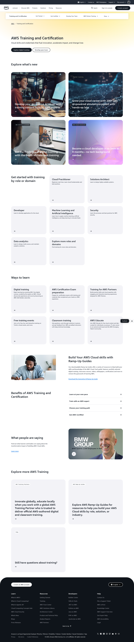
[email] (118, 634)
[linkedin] (104, 634)
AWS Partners (44, 622)
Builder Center (73, 597)
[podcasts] (116, 634)
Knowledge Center (103, 608)
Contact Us (100, 597)
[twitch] (110, 634)
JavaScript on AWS (74, 619)
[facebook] (101, 634)
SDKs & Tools (72, 601)
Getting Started (45, 597)
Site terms (21, 637)
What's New (15, 615)
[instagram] (107, 634)
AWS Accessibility (103, 619)
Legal (99, 622)
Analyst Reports (45, 619)
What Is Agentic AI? (17, 605)
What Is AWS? (15, 597)
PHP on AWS (72, 615)
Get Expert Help (102, 615)
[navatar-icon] (128, 2)
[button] (130, 2)
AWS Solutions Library (47, 608)
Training (42, 601)
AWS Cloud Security (17, 612)
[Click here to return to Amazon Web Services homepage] (6, 9)
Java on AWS (72, 612)
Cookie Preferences (32, 637)
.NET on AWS (72, 605)
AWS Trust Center (45, 605)
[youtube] (113, 634)
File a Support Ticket (104, 601)
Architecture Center (46, 612)
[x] (98, 634)
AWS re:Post (101, 605)
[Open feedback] (132, 321)
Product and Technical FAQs (49, 615)
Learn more (15, 451)
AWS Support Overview (105, 612)
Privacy (13, 637)
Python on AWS (73, 608)
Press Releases (16, 622)
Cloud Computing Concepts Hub (21, 608)
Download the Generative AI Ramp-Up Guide (83, 379)
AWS (12, 24)
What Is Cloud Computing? (20, 601)
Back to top (67, 626)
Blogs (13, 619)
